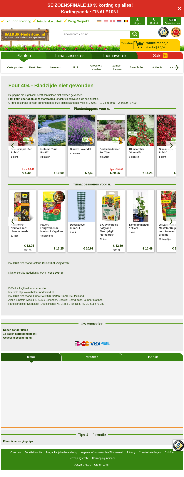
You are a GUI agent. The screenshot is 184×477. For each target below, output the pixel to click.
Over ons (15, 452)
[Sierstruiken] (35, 67)
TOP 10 (153, 356)
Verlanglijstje (126, 43)
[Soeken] (135, 34)
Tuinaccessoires (69, 55)
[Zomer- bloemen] (116, 67)
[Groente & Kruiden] (96, 67)
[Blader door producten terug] (13, 145)
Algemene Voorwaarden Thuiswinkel (102, 452)
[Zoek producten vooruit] (171, 145)
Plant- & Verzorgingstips (18, 441)
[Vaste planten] (15, 67)
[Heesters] (55, 67)
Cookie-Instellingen (150, 452)
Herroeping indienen (104, 458)
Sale (160, 55)
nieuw (31, 356)
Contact (154, 23)
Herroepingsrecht (78, 458)
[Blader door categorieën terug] (177, 67)
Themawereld (115, 55)
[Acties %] (157, 67)
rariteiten (92, 356)
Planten (23, 55)
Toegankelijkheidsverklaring (61, 452)
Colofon (169, 452)
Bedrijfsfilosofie (33, 452)
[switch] (172, 21)
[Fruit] (76, 67)
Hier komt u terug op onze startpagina (31, 98)
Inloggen (137, 23)
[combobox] (97, 34)
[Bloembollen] (137, 67)
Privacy (131, 452)
